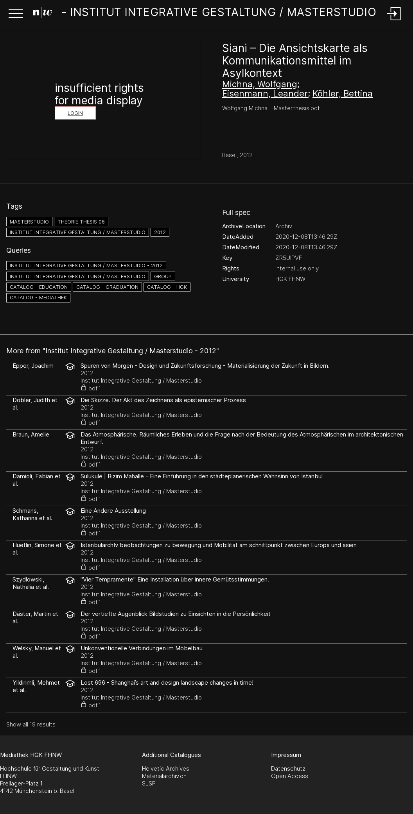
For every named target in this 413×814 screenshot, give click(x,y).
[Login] (394, 21)
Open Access (289, 776)
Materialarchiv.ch (164, 776)
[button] (15, 14)
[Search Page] (205, 13)
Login (75, 113)
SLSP (149, 783)
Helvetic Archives (165, 768)
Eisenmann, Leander (265, 93)
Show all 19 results (31, 724)
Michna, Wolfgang (259, 84)
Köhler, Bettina (342, 93)
